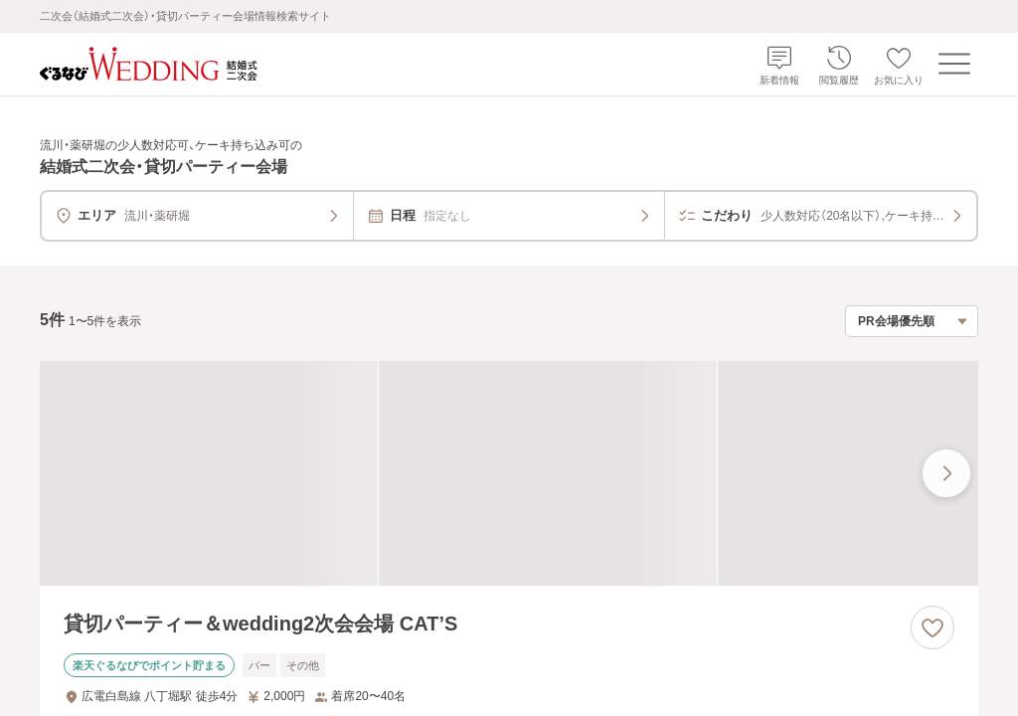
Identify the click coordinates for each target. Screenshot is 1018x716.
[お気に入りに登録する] (932, 627)
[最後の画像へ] (946, 473)
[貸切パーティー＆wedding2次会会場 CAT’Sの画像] (509, 474)
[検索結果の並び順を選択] (911, 321)
